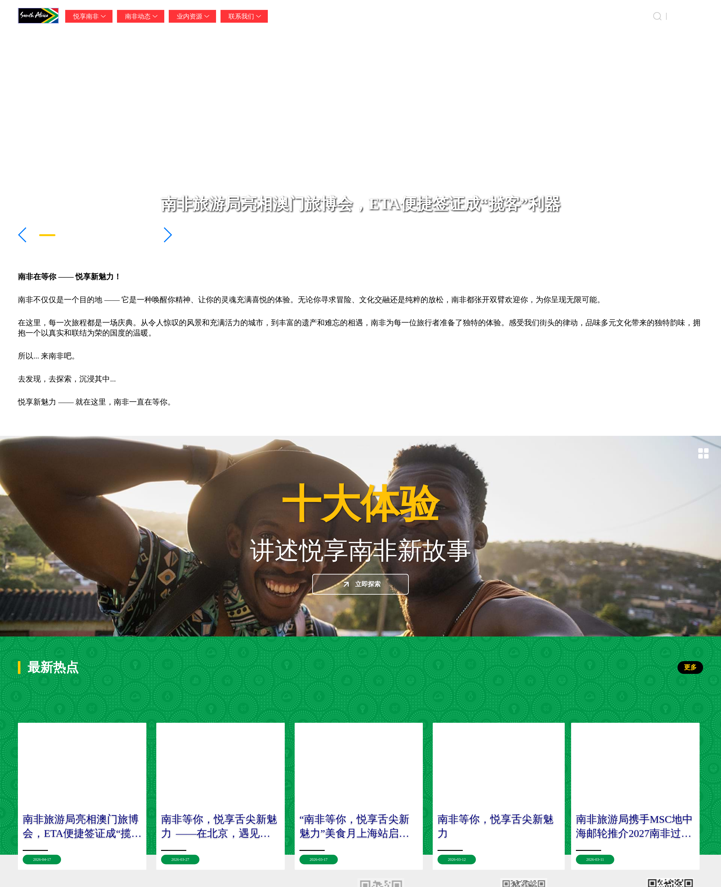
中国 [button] (696, 16)
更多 (690, 667)
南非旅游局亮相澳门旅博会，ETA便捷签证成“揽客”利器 (360, 204)
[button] (22, 235)
